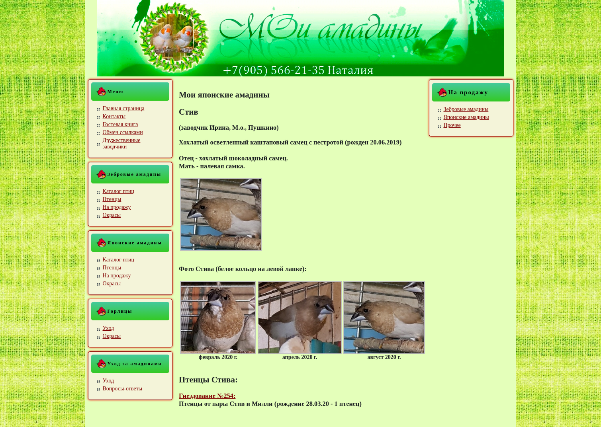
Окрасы (112, 215)
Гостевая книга (120, 124)
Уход (108, 328)
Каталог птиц (118, 191)
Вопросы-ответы (123, 389)
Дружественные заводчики (122, 143)
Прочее (452, 125)
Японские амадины (466, 117)
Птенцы (112, 199)
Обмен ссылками (123, 132)
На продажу (117, 207)
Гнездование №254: (207, 396)
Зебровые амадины (466, 109)
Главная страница (124, 108)
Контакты (114, 116)
